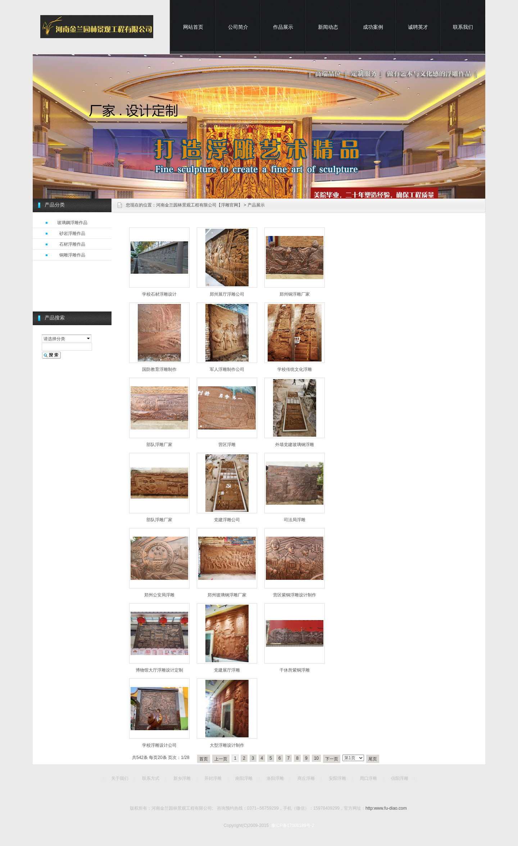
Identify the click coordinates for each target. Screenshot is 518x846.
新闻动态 (328, 27)
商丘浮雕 (306, 778)
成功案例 (373, 27)
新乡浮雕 (182, 778)
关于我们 (119, 778)
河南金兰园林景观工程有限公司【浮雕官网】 (199, 205)
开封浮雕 (213, 778)
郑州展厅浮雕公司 (227, 294)
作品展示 (283, 27)
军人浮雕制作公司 (227, 369)
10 (316, 758)
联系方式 (150, 778)
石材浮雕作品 (72, 244)
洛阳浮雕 (275, 778)
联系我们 (463, 27)
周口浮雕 (368, 778)
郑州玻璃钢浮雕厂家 (227, 594)
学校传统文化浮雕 (294, 369)
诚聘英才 (418, 27)
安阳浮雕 (337, 778)
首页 (203, 758)
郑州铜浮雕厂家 (295, 294)
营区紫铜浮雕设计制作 (294, 594)
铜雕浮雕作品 (72, 255)
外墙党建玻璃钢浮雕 (294, 444)
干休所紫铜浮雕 (295, 670)
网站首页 (193, 27)
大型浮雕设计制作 (227, 745)
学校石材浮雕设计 (159, 294)
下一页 (331, 758)
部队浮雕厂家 (159, 444)
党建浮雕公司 (227, 519)
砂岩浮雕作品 (72, 233)
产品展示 (256, 205)
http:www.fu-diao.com (386, 808)
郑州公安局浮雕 (159, 594)
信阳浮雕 (399, 778)
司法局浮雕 (294, 519)
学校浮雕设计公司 (159, 745)
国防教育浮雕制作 (159, 369)
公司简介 (238, 27)
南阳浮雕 (244, 778)
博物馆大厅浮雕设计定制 (159, 670)
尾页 (372, 758)
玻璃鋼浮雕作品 (72, 222)
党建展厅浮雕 (227, 670)
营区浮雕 (227, 444)
